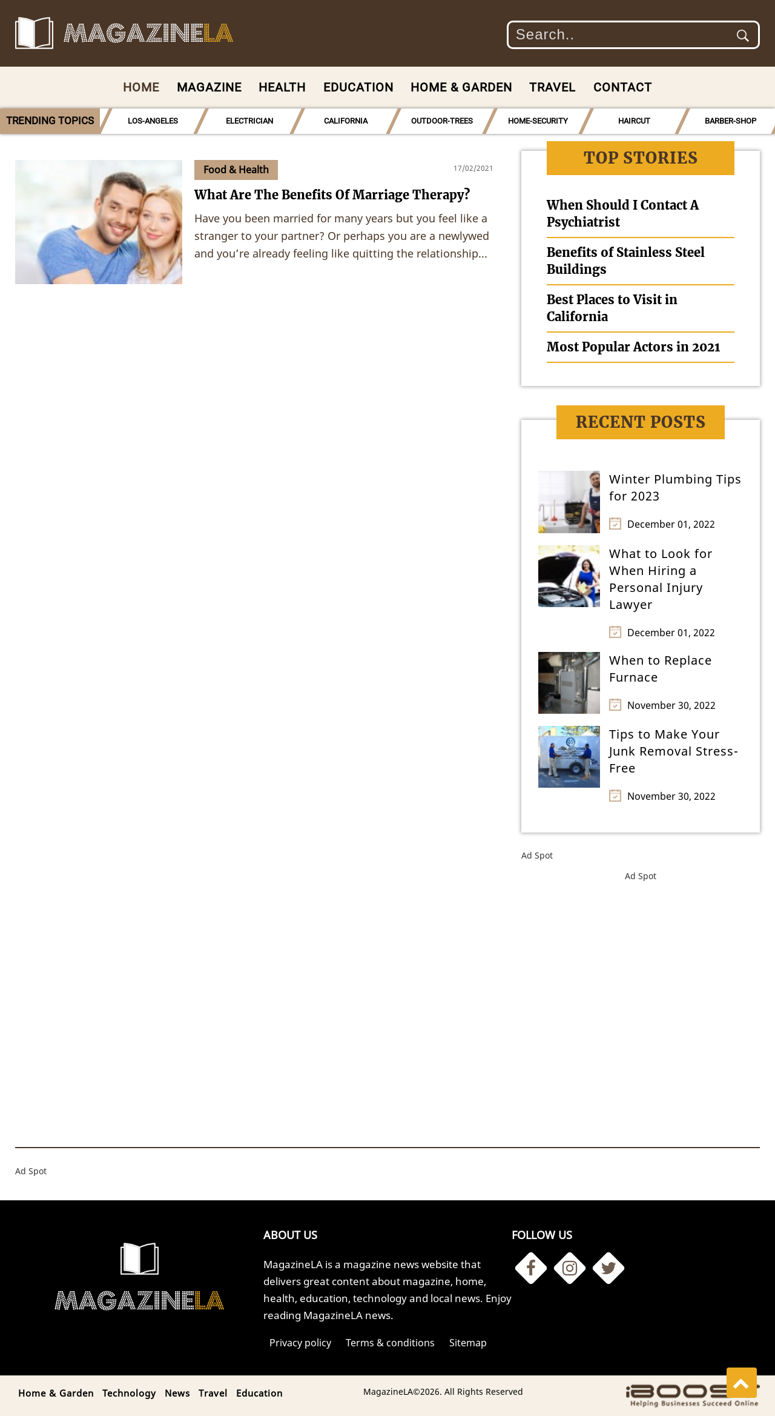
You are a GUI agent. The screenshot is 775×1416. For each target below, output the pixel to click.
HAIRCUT (634, 120)
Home (141, 87)
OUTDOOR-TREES (442, 120)
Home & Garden (461, 87)
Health (282, 87)
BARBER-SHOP (730, 120)
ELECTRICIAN (249, 120)
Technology (129, 1393)
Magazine (209, 87)
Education (358, 87)
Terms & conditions (390, 1342)
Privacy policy (300, 1342)
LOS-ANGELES (153, 120)
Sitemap (468, 1342)
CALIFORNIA (346, 120)
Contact (622, 87)
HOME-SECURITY (538, 120)
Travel (552, 87)
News (177, 1393)
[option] (153, 121)
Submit (743, 36)
